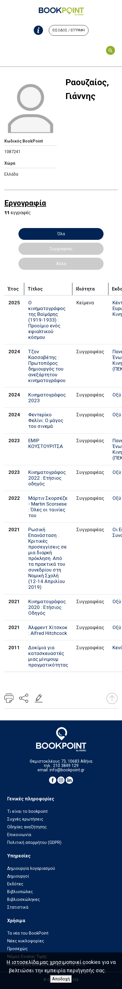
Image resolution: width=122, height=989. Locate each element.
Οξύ (116, 395)
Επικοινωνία (19, 834)
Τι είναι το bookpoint (27, 811)
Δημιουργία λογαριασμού (31, 868)
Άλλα (61, 263)
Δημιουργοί (18, 876)
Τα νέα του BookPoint (27, 933)
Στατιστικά (17, 907)
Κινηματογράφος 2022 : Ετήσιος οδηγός (47, 478)
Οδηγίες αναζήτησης (27, 827)
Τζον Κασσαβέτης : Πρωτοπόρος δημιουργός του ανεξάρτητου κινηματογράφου (46, 366)
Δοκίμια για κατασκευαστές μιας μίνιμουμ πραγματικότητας (48, 656)
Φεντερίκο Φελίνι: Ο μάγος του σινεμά (45, 420)
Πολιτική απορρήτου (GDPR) (34, 842)
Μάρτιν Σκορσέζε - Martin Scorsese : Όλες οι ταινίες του (47, 506)
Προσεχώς (17, 948)
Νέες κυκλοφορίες (25, 941)
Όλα (61, 233)
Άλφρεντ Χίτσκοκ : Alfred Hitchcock (47, 630)
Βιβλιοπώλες (20, 891)
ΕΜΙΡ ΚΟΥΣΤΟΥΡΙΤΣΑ (45, 443)
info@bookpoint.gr (67, 770)
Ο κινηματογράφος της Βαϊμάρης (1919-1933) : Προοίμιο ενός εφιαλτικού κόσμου (46, 320)
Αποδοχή (61, 979)
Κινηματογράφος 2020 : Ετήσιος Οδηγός (47, 607)
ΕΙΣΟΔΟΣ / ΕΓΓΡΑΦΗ (68, 30)
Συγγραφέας (61, 248)
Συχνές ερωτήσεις (25, 819)
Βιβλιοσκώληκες (23, 899)
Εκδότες (15, 884)
